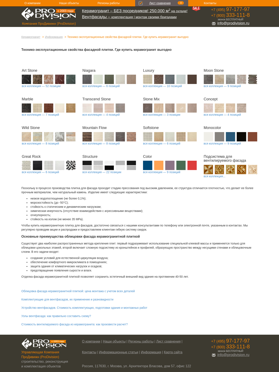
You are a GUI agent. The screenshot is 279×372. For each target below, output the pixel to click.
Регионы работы (109, 3)
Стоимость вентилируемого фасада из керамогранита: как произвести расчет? (74, 324)
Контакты (210, 3)
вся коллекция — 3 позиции (161, 114)
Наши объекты (69, 3)
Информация (54, 37)
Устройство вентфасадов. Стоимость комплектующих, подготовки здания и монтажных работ (84, 307)
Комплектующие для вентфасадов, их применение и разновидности (67, 299)
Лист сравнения (160, 3)
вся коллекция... (215, 176)
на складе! (135, 11)
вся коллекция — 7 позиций (40, 114)
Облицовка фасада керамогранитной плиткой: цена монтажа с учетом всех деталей (78, 291)
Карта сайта (173, 352)
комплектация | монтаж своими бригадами (129, 17)
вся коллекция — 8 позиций (40, 143)
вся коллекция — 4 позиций (101, 114)
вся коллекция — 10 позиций (162, 86)
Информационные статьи (118, 352)
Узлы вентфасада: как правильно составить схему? (56, 316)
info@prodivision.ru (230, 23)
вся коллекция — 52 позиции (41, 86)
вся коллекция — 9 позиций (222, 86)
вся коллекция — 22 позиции (101, 172)
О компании (32, 3)
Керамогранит (30, 37)
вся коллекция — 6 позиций (101, 86)
